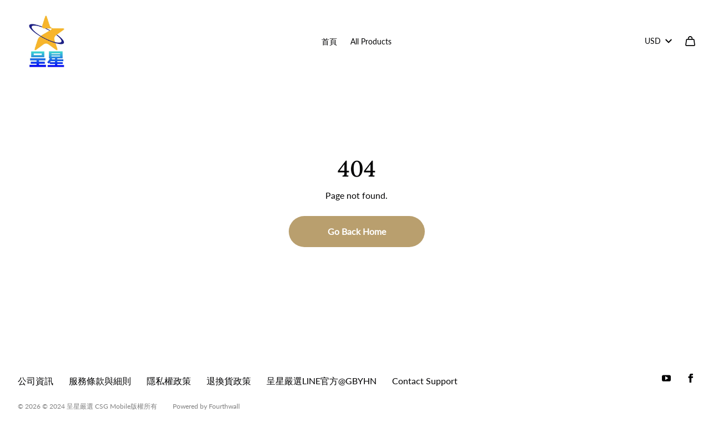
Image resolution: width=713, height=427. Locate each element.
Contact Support (425, 380)
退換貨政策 (229, 380)
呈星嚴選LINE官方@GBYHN (321, 380)
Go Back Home (357, 231)
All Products (370, 41)
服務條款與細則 (100, 380)
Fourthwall (224, 406)
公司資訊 (35, 380)
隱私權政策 (169, 380)
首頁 (329, 41)
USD (658, 41)
